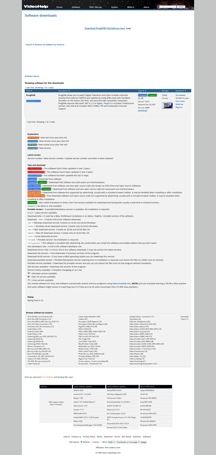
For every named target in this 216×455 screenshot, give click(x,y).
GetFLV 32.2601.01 (114, 406)
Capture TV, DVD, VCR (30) (38, 359)
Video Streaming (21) (137, 361)
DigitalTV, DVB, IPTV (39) (88, 326)
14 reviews (180, 95)
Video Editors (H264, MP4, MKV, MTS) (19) (145, 329)
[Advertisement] (108, 58)
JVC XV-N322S (145, 409)
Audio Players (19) (34, 334)
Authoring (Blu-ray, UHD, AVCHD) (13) (42, 336)
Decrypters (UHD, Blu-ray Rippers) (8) (93, 324)
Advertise (108, 436)
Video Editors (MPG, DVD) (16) (140, 334)
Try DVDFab (47, 377)
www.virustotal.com (121, 283)
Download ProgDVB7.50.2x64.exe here (105, 28)
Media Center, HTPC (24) (88, 349)
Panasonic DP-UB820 (148, 398)
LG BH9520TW (145, 417)
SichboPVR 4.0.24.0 (114, 390)
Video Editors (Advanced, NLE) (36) (142, 324)
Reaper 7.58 (78, 398)
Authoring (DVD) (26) (36, 341)
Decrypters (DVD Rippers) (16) (90, 321)
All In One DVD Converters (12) (39, 319)
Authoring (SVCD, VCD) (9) (38, 344)
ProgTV (107, 103)
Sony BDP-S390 (146, 402)
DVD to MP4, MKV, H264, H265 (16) (92, 331)
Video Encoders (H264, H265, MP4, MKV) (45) (146, 344)
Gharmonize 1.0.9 (80, 406)
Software (76, 7)
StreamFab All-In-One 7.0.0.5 (118, 423)
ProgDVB (30, 95)
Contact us (76, 436)
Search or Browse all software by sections (45, 44)
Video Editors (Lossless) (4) (139, 331)
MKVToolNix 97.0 (80, 413)
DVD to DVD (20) (85, 329)
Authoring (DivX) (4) (35, 339)
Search (67, 436)
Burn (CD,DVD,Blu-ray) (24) (38, 354)
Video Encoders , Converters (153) (142, 349)
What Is (130, 7)
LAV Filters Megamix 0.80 (116, 394)
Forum (59, 7)
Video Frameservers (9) (138, 351)
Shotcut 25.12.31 (113, 409)
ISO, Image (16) (84, 339)
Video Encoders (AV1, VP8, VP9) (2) (142, 339)
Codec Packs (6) (34, 364)
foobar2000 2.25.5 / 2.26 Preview (86, 417)
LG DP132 (144, 394)
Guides (114, 7)
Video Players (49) (136, 354)
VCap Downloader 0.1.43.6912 (118, 402)
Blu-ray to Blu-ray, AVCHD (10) (39, 351)
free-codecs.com (112, 447)
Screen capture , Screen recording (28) (93, 361)
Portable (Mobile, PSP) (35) (89, 356)
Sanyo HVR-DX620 (147, 390)
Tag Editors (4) (135, 319)
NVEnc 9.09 (78, 421)
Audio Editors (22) (34, 329)
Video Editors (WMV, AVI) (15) (140, 336)
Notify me (179, 104)
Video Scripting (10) (136, 359)
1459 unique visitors (56, 402)
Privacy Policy (89, 436)
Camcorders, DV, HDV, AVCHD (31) (41, 356)
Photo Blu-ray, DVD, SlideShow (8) (91, 354)
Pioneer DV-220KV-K (148, 421)
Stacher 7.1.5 (79, 409)
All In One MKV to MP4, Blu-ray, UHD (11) (43, 321)
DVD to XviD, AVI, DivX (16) (89, 336)
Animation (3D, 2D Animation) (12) (41, 326)
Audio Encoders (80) (35, 331)
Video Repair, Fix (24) (137, 356)
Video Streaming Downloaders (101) (143, 364)
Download (142, 110)
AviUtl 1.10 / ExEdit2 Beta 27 (84, 402)
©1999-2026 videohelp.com (108, 452)
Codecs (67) (83, 319)
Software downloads (41, 15)
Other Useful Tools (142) (88, 351)
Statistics (137, 436)
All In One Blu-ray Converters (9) (40, 316)
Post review (180, 101)
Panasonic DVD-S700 (148, 425)
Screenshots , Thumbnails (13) (90, 364)
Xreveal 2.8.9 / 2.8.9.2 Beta (117, 427)
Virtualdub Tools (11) (184, 317)
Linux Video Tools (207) (87, 341)
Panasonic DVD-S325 (148, 413)
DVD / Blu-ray (96, 7)
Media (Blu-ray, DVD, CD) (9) (89, 346)
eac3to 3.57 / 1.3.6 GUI (82, 394)
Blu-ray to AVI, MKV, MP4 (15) (39, 349)
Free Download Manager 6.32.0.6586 (88, 425)
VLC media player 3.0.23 (116, 413)
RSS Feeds (126, 436)
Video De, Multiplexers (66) (139, 321)
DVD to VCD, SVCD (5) (87, 334)
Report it (179, 107)
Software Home (32, 76)
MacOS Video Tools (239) (88, 344)
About (146, 7)
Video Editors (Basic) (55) (139, 326)
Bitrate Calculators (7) (36, 346)
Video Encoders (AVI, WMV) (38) (141, 341)
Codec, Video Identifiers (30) (89, 316)
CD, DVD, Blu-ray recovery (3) (39, 361)
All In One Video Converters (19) (40, 324)
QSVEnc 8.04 (78, 390)
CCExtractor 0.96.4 (114, 398)
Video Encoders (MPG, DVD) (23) (141, 346)
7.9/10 (164, 95)
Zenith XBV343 (145, 406)
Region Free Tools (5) (87, 359)
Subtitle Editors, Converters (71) (141, 316)
